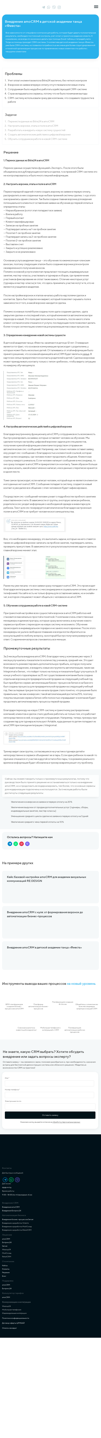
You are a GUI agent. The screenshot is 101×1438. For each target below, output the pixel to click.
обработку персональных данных (66, 1122)
